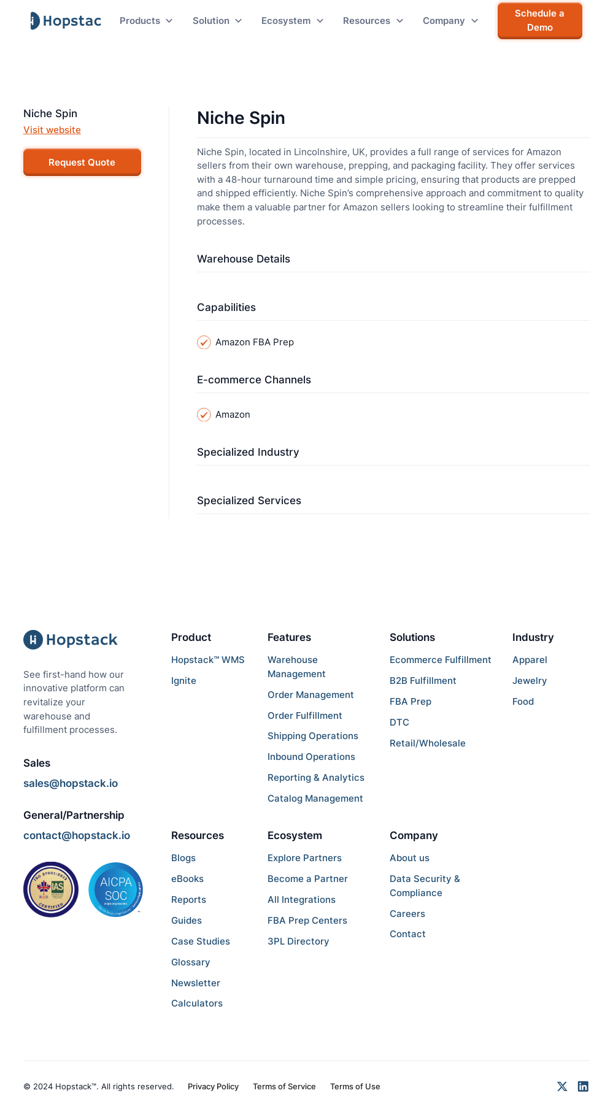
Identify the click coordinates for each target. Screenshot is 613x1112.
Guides (186, 920)
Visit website (52, 130)
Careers (407, 913)
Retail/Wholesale (428, 743)
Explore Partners (305, 858)
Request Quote (81, 162)
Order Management (311, 694)
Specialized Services (249, 500)
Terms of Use (355, 1086)
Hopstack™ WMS (208, 659)
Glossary (190, 962)
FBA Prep (410, 701)
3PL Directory (299, 941)
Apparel (529, 659)
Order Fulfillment (305, 715)
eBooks (187, 878)
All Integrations (302, 899)
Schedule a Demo (540, 20)
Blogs (183, 858)
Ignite (183, 680)
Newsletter (195, 983)
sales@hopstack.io (70, 783)
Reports (188, 899)
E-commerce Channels (254, 380)
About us (410, 858)
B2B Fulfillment (423, 680)
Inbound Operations (311, 756)
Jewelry (529, 680)
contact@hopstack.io (76, 835)
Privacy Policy (213, 1086)
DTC (399, 722)
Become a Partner (308, 878)
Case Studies (200, 941)
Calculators (197, 1003)
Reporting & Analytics (316, 777)
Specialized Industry (248, 452)
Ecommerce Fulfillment (441, 659)
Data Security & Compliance (425, 886)
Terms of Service (284, 1086)
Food (523, 701)
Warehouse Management (297, 667)
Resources (197, 835)
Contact (408, 934)
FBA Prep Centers (307, 920)
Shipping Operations (313, 736)
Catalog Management (315, 798)
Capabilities (226, 307)
